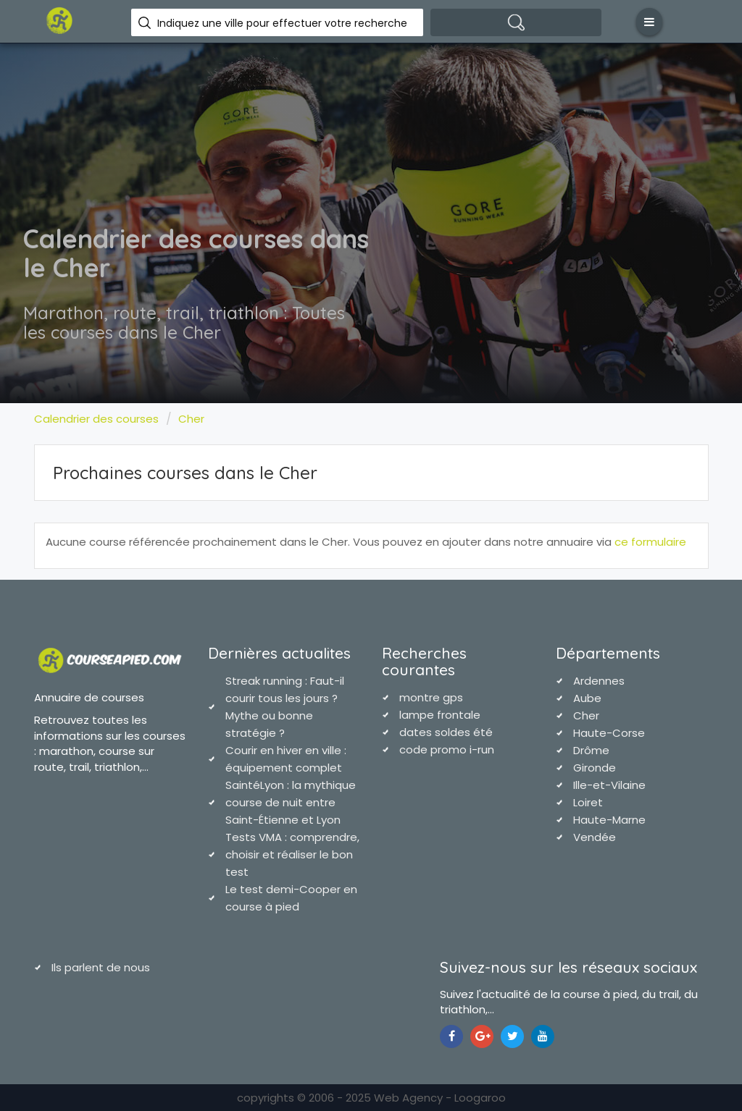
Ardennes (599, 680)
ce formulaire (650, 541)
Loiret (588, 802)
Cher (191, 418)
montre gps (431, 697)
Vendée (594, 837)
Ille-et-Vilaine (609, 785)
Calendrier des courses (96, 418)
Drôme (591, 750)
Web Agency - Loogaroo (440, 1097)
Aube (587, 698)
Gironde (594, 767)
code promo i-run (446, 749)
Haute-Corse (609, 732)
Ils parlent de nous (100, 967)
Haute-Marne (609, 819)
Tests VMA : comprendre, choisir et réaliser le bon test (292, 854)
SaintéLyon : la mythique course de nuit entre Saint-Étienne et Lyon (290, 802)
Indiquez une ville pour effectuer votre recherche (282, 23)
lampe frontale (439, 714)
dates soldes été (446, 732)
